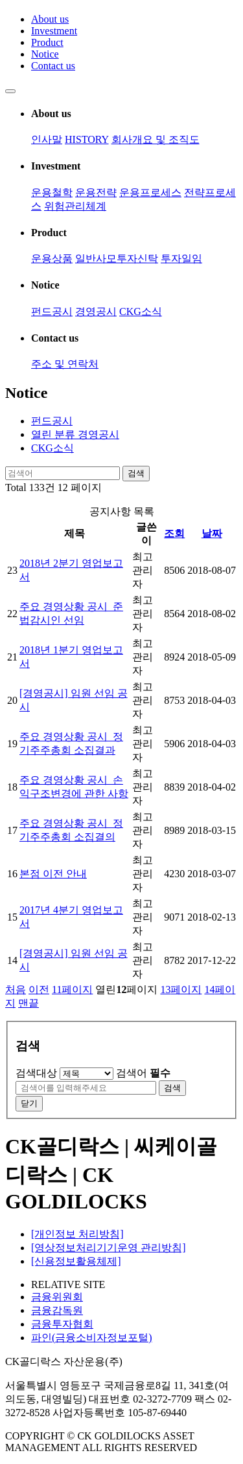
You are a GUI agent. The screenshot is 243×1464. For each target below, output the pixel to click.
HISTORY (87, 139)
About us (50, 19)
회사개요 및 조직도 (155, 139)
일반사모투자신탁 (116, 258)
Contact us (53, 65)
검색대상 (36, 1072)
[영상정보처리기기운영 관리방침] (108, 1247)
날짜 (212, 533)
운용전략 (96, 192)
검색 (136, 473)
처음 (15, 989)
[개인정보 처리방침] (77, 1234)
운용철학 (52, 192)
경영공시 (96, 311)
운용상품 (52, 258)
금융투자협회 (62, 1323)
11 (72, 989)
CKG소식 (140, 311)
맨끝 (28, 1003)
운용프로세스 (150, 192)
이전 (39, 989)
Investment (54, 30)
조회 (174, 533)
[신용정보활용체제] (76, 1261)
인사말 (46, 139)
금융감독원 (57, 1310)
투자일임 (181, 258)
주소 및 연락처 (64, 363)
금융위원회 (57, 1296)
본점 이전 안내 (53, 873)
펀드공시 (52, 311)
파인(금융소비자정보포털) (91, 1337)
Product (47, 42)
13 (181, 989)
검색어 (143, 1072)
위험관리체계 (75, 206)
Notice (45, 54)
